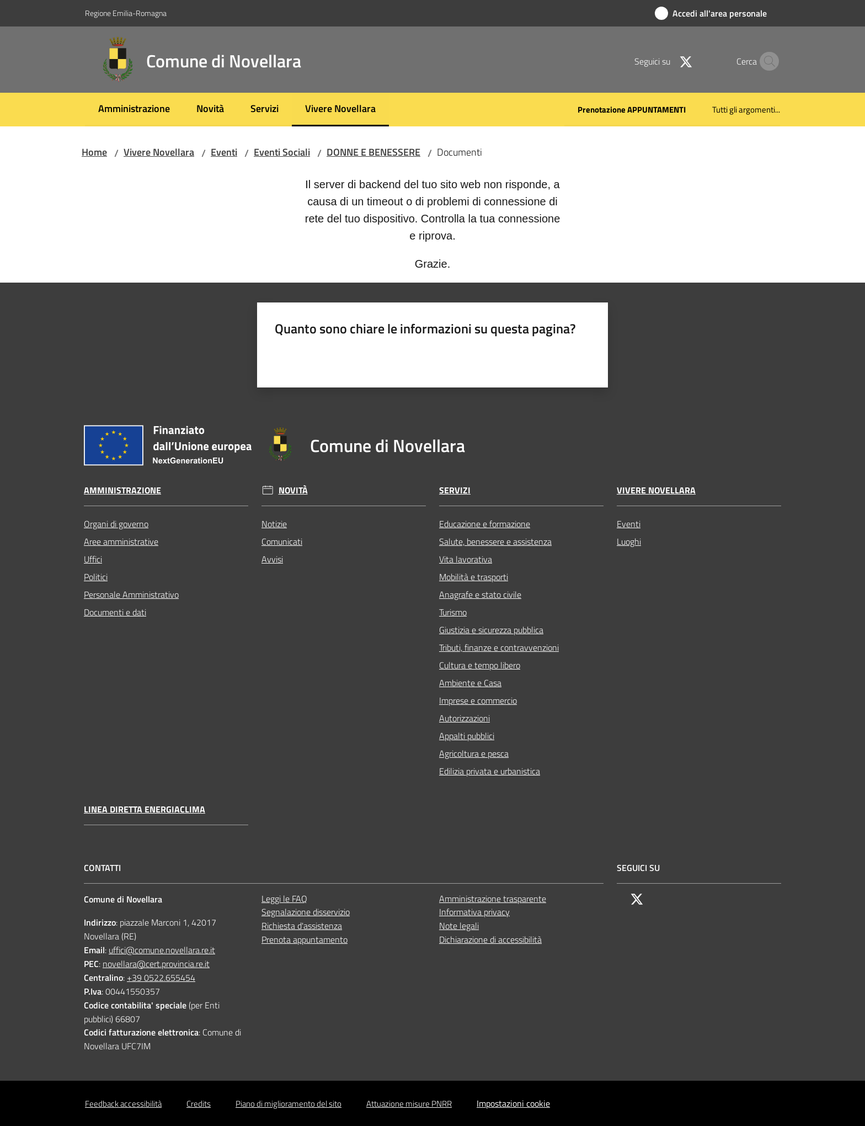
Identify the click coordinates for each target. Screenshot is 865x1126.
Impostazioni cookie (513, 1103)
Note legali (459, 925)
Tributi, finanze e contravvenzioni (499, 647)
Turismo (453, 612)
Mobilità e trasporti (473, 576)
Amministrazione (122, 490)
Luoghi (629, 541)
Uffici (93, 559)
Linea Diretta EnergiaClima (144, 809)
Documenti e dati (115, 612)
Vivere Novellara (159, 152)
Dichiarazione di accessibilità (490, 939)
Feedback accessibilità (123, 1103)
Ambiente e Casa (470, 682)
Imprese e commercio (478, 700)
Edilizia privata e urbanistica (489, 771)
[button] (767, 61)
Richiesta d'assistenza (301, 925)
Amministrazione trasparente (492, 898)
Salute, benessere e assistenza (495, 541)
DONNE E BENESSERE (373, 152)
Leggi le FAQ (284, 898)
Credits (198, 1103)
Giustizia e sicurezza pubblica (491, 629)
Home (94, 152)
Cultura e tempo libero (479, 665)
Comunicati (281, 541)
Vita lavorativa (465, 559)
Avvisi (272, 559)
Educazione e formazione (484, 523)
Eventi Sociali (282, 152)
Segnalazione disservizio (305, 911)
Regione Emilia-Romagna (126, 13)
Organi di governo (116, 523)
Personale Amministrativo (131, 594)
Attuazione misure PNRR (409, 1103)
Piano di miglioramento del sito (288, 1103)
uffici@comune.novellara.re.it (162, 950)
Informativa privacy (474, 911)
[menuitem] (134, 109)
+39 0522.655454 (161, 977)
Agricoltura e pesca (474, 753)
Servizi (455, 490)
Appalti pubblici (466, 735)
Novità (293, 490)
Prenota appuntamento (304, 939)
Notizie (274, 523)
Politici (96, 576)
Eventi (224, 152)
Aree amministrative (121, 541)
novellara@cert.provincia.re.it (156, 963)
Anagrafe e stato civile (480, 594)
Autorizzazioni (464, 718)
